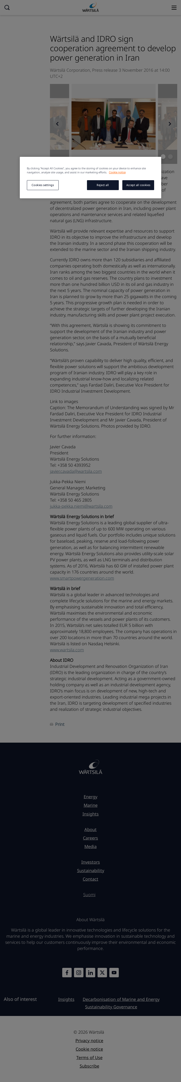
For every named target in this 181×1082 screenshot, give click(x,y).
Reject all (103, 185)
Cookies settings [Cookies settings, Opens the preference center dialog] (43, 185)
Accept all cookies (138, 185)
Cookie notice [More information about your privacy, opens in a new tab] (117, 172)
